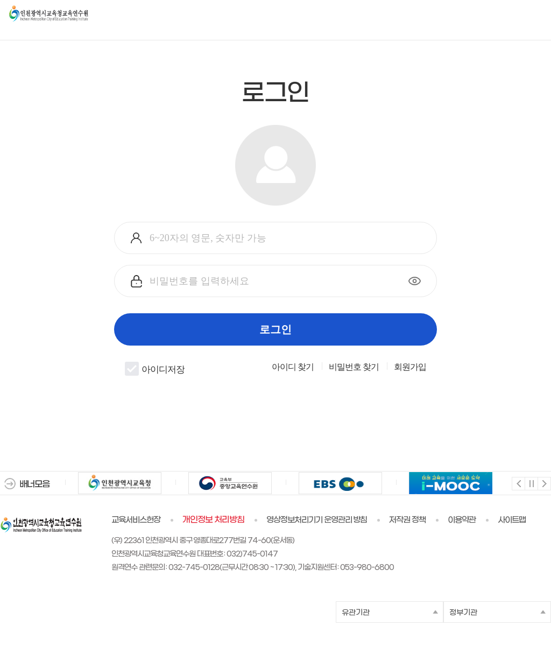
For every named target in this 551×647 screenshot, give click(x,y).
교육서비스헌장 (135, 520)
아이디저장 (155, 369)
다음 (544, 483)
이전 (518, 483)
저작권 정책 (407, 520)
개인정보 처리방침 (213, 520)
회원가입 (410, 367)
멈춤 (531, 483)
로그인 (275, 329)
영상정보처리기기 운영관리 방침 (317, 520)
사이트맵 (512, 520)
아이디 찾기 (293, 367)
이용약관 (462, 520)
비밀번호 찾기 (354, 367)
